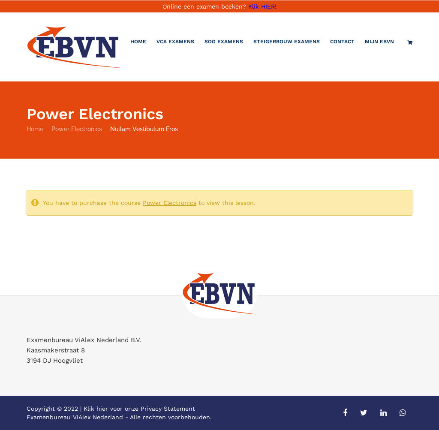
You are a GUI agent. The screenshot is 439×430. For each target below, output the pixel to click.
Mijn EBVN (379, 42)
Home (138, 42)
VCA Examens (175, 42)
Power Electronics (76, 129)
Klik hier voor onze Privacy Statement (139, 408)
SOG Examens (223, 42)
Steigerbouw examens (286, 42)
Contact (342, 42)
